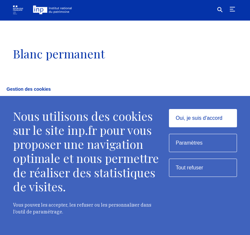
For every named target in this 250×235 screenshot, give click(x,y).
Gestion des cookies (29, 89)
